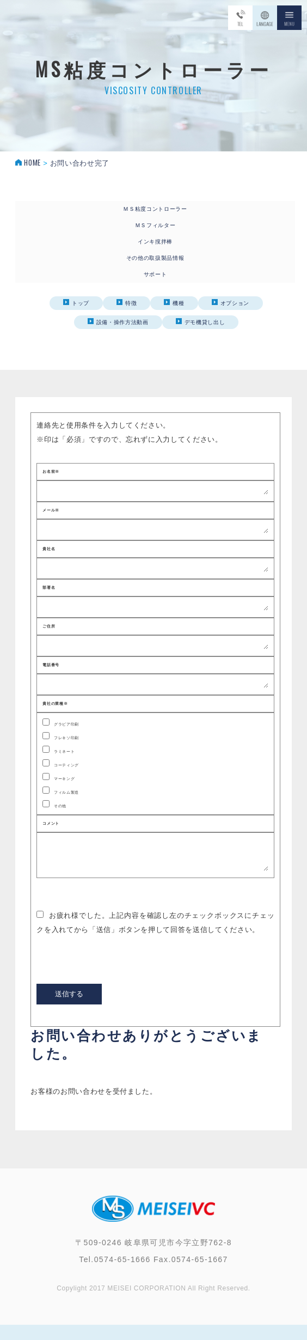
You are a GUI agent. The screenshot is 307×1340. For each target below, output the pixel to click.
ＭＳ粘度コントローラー (155, 209)
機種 (174, 302)
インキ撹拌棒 (155, 242)
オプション (230, 302)
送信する (69, 1010)
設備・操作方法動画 (118, 321)
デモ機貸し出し (200, 321)
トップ (76, 302)
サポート (155, 274)
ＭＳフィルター (155, 225)
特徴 (126, 302)
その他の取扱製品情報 (155, 258)
